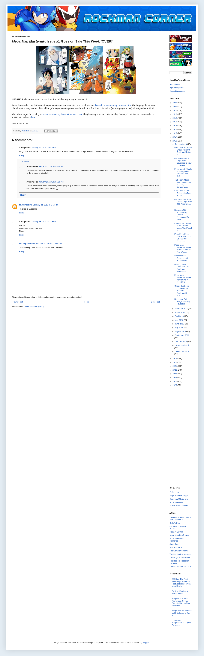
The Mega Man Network (180, 557)
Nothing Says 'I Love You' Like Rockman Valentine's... (181, 267)
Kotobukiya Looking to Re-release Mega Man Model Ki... (183, 226)
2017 (174, 137)
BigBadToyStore (176, 88)
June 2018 (179, 324)
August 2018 (180, 331)
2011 (174, 114)
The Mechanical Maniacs (180, 554)
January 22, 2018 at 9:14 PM (45, 205)
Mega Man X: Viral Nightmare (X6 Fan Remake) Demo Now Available (181, 602)
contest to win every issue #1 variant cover (62, 114)
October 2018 (181, 341)
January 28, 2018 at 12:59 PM (49, 243)
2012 (174, 118)
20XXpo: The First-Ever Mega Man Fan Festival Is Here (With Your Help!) (181, 582)
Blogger (145, 642)
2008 (174, 103)
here (33, 117)
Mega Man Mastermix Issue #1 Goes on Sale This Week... (182, 248)
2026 (174, 385)
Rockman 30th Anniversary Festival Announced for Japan (181, 215)
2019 (174, 358)
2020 (174, 362)
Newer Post (18, 302)
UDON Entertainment (179, 505)
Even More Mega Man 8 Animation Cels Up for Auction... (182, 237)
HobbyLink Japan (177, 91)
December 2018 (182, 351)
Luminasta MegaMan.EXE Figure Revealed (181, 622)
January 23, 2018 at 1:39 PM (51, 182)
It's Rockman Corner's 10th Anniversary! (181, 258)
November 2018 (182, 345)
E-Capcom (174, 492)
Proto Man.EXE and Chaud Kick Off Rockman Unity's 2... (183, 151)
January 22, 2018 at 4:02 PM (43, 147)
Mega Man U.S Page (179, 496)
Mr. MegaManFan (27, 243)
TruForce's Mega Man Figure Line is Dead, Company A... (182, 183)
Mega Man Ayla (176, 532)
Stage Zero (174, 544)
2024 (174, 377)
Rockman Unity (176, 502)
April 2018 (179, 316)
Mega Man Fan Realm (179, 535)
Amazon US (175, 84)
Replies (25, 161)
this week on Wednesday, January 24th (112, 105)
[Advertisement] (181, 436)
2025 (174, 381)
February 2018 (181, 308)
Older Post (155, 302)
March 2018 (180, 312)
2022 (174, 370)
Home (86, 302)
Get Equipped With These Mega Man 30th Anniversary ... (183, 202)
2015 (174, 129)
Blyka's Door (175, 523)
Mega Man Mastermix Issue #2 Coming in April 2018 (182, 278)
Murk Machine (25, 205)
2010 (174, 110)
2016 (174, 133)
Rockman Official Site (179, 499)
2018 (174, 141)
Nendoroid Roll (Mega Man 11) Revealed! (182, 301)
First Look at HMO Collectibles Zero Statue (182, 193)
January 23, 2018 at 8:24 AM (51, 166)
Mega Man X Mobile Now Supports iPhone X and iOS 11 (183, 172)
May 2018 (179, 320)
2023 (174, 374)
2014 (174, 125)
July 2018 (179, 327)
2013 (174, 122)
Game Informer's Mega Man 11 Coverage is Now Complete (182, 161)
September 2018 (182, 335)
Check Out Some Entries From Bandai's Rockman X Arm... (181, 290)
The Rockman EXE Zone (180, 566)
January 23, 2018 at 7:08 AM (43, 221)
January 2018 (181, 144)
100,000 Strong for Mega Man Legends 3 (180, 518)
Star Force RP (176, 547)
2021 (174, 366)
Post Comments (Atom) (34, 306)
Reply (21, 155)
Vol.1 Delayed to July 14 (181, 613)
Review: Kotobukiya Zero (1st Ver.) (180, 592)
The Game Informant (179, 551)
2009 (174, 106)
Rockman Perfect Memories (177, 539)
